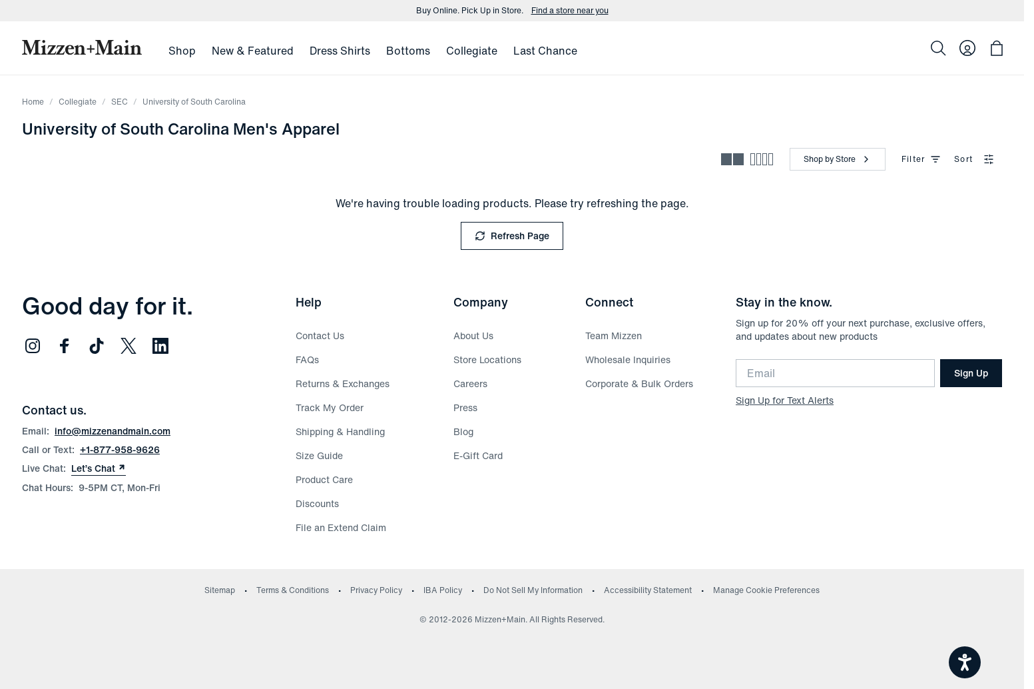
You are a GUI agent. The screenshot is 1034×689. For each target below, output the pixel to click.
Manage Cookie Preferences (766, 590)
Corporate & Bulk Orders (639, 383)
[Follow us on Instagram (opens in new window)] (32, 345)
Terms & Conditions (292, 590)
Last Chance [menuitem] (545, 51)
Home (33, 101)
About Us (473, 336)
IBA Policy (442, 590)
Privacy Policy (376, 590)
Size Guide (319, 455)
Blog (463, 431)
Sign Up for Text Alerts (785, 400)
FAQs (307, 359)
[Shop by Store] (838, 159)
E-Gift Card (478, 455)
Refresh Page (512, 236)
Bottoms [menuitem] (408, 51)
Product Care (324, 479)
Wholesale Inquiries (627, 359)
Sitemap (219, 590)
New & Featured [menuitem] (253, 51)
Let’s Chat (98, 468)
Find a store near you (570, 10)
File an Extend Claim (341, 527)
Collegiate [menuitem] (471, 51)
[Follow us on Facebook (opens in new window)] (64, 345)
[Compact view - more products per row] (762, 159)
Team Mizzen (613, 336)
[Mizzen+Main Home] (82, 47)
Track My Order (330, 407)
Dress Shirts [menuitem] (340, 51)
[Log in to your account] (967, 48)
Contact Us (320, 336)
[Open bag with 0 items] (996, 48)
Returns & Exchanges (342, 383)
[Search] (938, 48)
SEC (119, 101)
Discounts (317, 503)
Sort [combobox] (974, 159)
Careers (470, 383)
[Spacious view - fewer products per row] (732, 159)
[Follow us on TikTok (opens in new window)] (96, 345)
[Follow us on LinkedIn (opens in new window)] (160, 345)
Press (465, 407)
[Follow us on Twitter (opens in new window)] (128, 345)
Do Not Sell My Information (533, 590)
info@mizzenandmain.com (112, 431)
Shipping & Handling (340, 431)
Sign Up (971, 373)
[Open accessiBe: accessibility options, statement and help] (965, 662)
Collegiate (78, 101)
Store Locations (487, 359)
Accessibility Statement (648, 590)
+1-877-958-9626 (120, 449)
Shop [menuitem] (182, 51)
